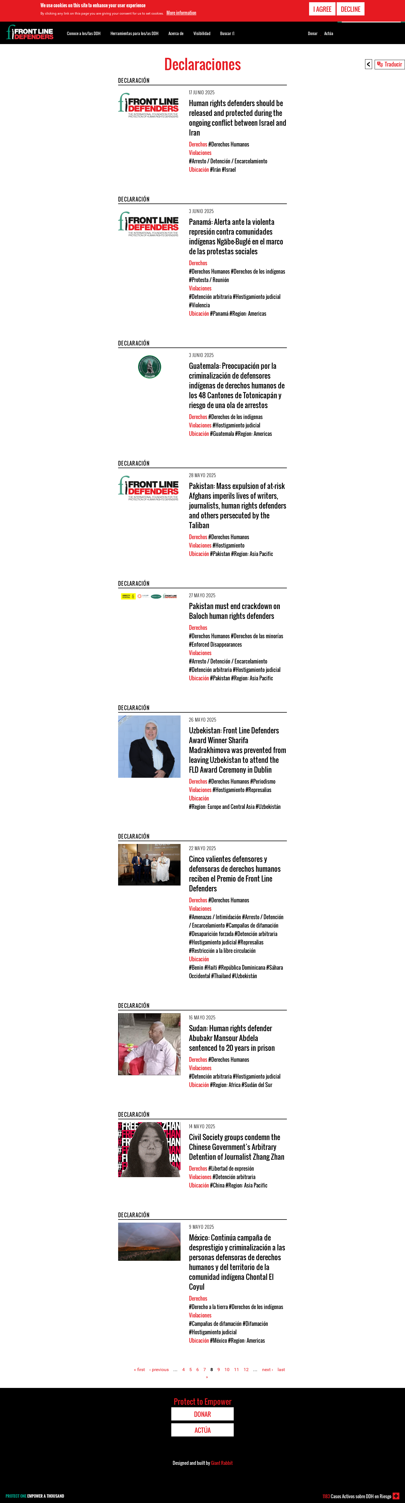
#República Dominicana (241, 967)
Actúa (328, 33)
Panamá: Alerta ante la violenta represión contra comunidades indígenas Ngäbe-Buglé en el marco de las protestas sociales (236, 236)
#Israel (229, 169)
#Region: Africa (225, 1084)
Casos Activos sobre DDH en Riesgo (357, 1496)
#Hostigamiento (228, 545)
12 (246, 1369)
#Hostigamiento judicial (256, 296)
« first (139, 1369)
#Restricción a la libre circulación (222, 950)
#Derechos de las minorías (257, 636)
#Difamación (255, 1323)
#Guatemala (222, 433)
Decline (350, 8)
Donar (313, 33)
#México (218, 1340)
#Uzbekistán (268, 806)
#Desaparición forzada (211, 933)
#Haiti (210, 967)
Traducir (393, 64)
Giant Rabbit (222, 1462)
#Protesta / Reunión (209, 279)
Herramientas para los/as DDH (134, 33)
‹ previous (159, 1369)
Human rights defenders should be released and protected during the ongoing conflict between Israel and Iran (237, 118)
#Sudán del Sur (257, 1084)
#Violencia (199, 305)
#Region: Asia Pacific (252, 553)
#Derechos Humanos (228, 144)
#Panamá (219, 313)
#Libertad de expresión (231, 1168)
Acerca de (175, 33)
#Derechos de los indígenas (258, 271)
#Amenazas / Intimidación (215, 917)
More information (181, 12)
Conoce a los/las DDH (83, 33)
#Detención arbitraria (210, 296)
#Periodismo (262, 781)
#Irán (215, 169)
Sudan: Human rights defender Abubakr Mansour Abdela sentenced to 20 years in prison (232, 1038)
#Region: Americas (248, 313)
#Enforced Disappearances (215, 644)
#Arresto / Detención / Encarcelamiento (228, 161)
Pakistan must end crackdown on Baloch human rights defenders (234, 611)
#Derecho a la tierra (208, 1306)
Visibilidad (202, 33)
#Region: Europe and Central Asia (222, 806)
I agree (322, 8)
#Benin (196, 967)
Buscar (227, 33)
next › (267, 1369)
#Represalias (258, 789)
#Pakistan (220, 553)
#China (217, 1185)
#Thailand (221, 976)
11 (236, 1369)
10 (227, 1369)
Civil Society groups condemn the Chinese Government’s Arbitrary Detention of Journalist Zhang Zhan (236, 1147)
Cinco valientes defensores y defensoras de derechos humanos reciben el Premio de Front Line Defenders (235, 873)
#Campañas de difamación (252, 925)
